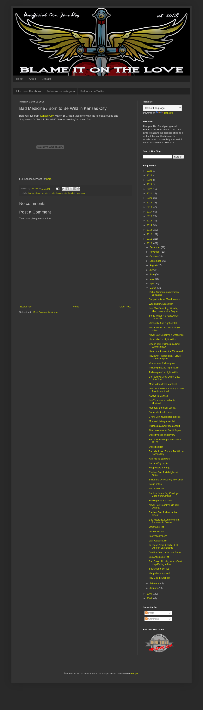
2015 (150, 220)
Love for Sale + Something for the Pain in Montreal (166, 390)
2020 (150, 198)
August (153, 265)
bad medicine (34, 193)
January (154, 588)
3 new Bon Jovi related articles (165, 417)
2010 (150, 243)
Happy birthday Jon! (159, 573)
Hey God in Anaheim (159, 578)
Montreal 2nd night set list (162, 407)
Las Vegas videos (158, 536)
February (154, 583)
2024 (150, 180)
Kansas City (46, 115)
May (152, 279)
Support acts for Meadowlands (164, 299)
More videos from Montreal (163, 384)
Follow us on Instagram (61, 91)
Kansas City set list (159, 463)
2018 (150, 207)
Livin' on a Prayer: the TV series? (166, 351)
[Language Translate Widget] (162, 108)
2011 (150, 239)
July (152, 270)
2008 (150, 598)
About (32, 78)
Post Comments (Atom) (45, 312)
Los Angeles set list (159, 557)
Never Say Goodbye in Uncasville (166, 335)
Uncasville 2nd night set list (163, 323)
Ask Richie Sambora (159, 458)
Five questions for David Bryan (165, 430)
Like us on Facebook (28, 91)
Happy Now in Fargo (159, 467)
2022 (150, 189)
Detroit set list (156, 447)
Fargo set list (155, 484)
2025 (150, 175)
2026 (150, 171)
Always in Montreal (159, 396)
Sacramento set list (159, 568)
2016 (150, 216)
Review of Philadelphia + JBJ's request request (165, 357)
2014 (150, 225)
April (152, 283)
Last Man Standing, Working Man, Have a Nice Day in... (164, 309)
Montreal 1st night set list (162, 421)
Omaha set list (156, 527)
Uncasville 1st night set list (162, 339)
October (154, 256)
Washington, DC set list (161, 304)
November (155, 251)
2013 (150, 229)
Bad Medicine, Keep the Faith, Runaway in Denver (164, 521)
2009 (150, 593)
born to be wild (48, 193)
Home (19, 78)
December (155, 247)
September (156, 261)
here (48, 178)
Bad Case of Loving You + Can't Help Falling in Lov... (165, 562)
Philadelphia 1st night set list (163, 372)
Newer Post (26, 306)
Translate (165, 113)
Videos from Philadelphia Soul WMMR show (164, 345)
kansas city (61, 193)
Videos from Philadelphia (162, 363)
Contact (46, 78)
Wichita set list (156, 488)
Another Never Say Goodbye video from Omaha (164, 494)
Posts (149, 613)
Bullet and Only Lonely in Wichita (166, 479)
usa (83, 193)
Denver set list (156, 531)
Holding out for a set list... (162, 500)
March (153, 288)
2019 (150, 202)
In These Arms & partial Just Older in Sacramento (163, 546)
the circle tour (74, 193)
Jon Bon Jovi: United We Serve (165, 552)
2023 (150, 184)
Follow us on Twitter (92, 91)
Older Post (125, 306)
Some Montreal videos (160, 412)
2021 (150, 193)
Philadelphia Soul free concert (164, 426)
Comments (152, 619)
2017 (150, 211)
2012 (150, 234)
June (152, 274)
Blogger (134, 673)
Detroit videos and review (162, 435)
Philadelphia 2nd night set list (164, 367)
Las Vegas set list (158, 540)
